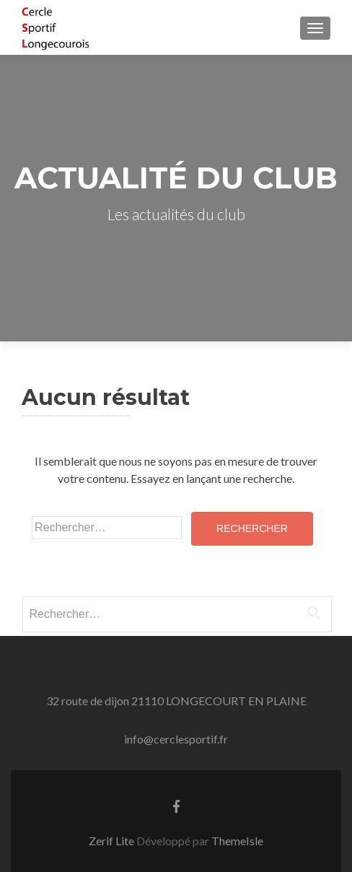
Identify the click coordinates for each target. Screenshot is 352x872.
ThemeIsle (237, 840)
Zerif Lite (112, 840)
